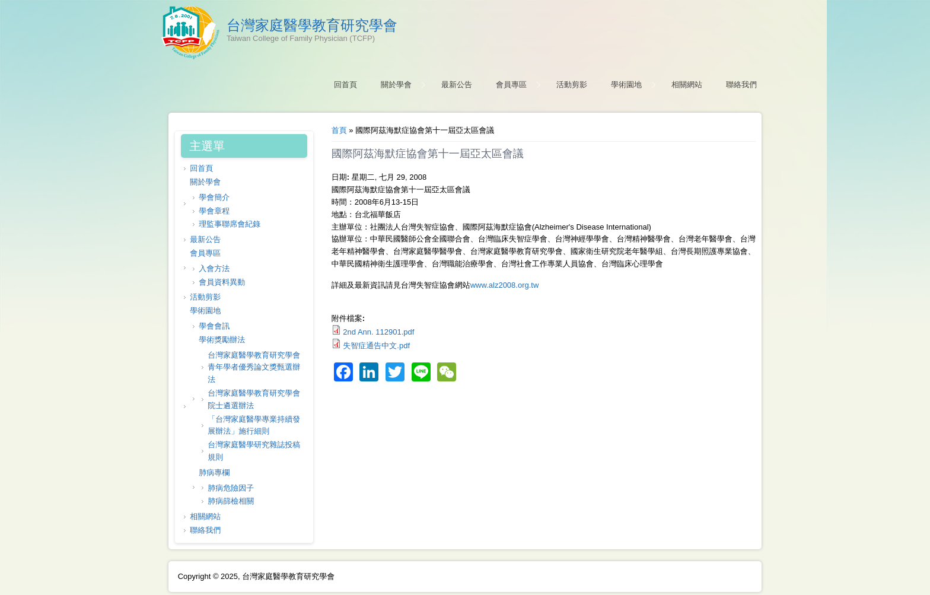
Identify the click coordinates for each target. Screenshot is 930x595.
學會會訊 (214, 326)
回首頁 (345, 84)
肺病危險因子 (231, 487)
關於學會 (396, 84)
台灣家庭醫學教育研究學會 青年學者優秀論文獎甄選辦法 (254, 367)
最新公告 (456, 84)
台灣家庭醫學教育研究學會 (312, 25)
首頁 (339, 130)
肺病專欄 (214, 472)
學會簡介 (214, 197)
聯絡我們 (741, 84)
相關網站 (686, 84)
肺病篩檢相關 (231, 501)
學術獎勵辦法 (222, 339)
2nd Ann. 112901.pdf (378, 331)
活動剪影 (571, 84)
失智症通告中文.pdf (376, 345)
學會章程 (214, 210)
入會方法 (214, 268)
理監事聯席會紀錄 (229, 223)
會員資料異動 (222, 282)
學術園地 (626, 84)
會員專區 (511, 84)
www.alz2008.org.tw (504, 285)
